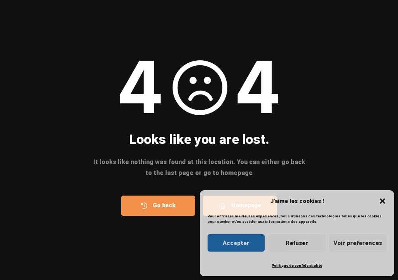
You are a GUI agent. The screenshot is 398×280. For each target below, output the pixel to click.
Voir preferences (357, 243)
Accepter (236, 243)
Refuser (297, 243)
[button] (382, 201)
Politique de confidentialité (297, 266)
